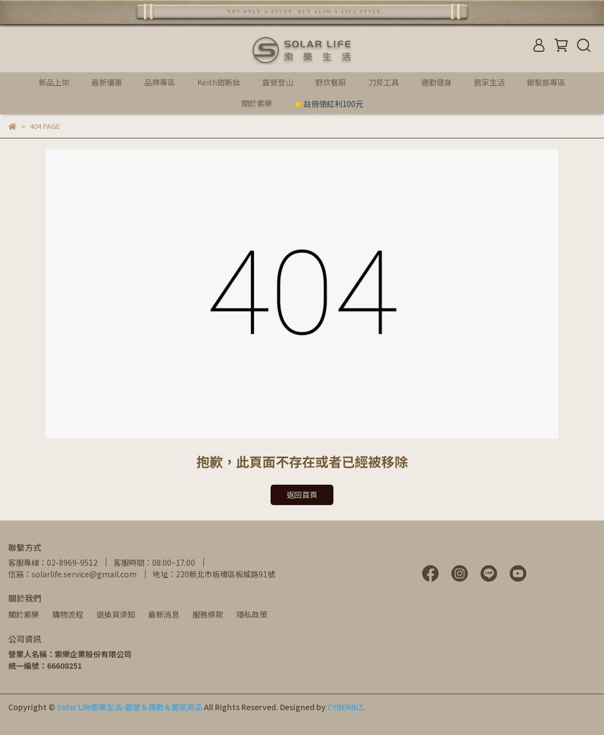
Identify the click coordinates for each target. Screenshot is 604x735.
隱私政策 (251, 614)
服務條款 (207, 614)
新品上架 (54, 82)
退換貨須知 (115, 614)
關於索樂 (23, 614)
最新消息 (163, 614)
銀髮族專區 (546, 82)
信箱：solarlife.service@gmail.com (72, 574)
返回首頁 (302, 494)
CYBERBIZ (345, 706)
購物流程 (67, 614)
